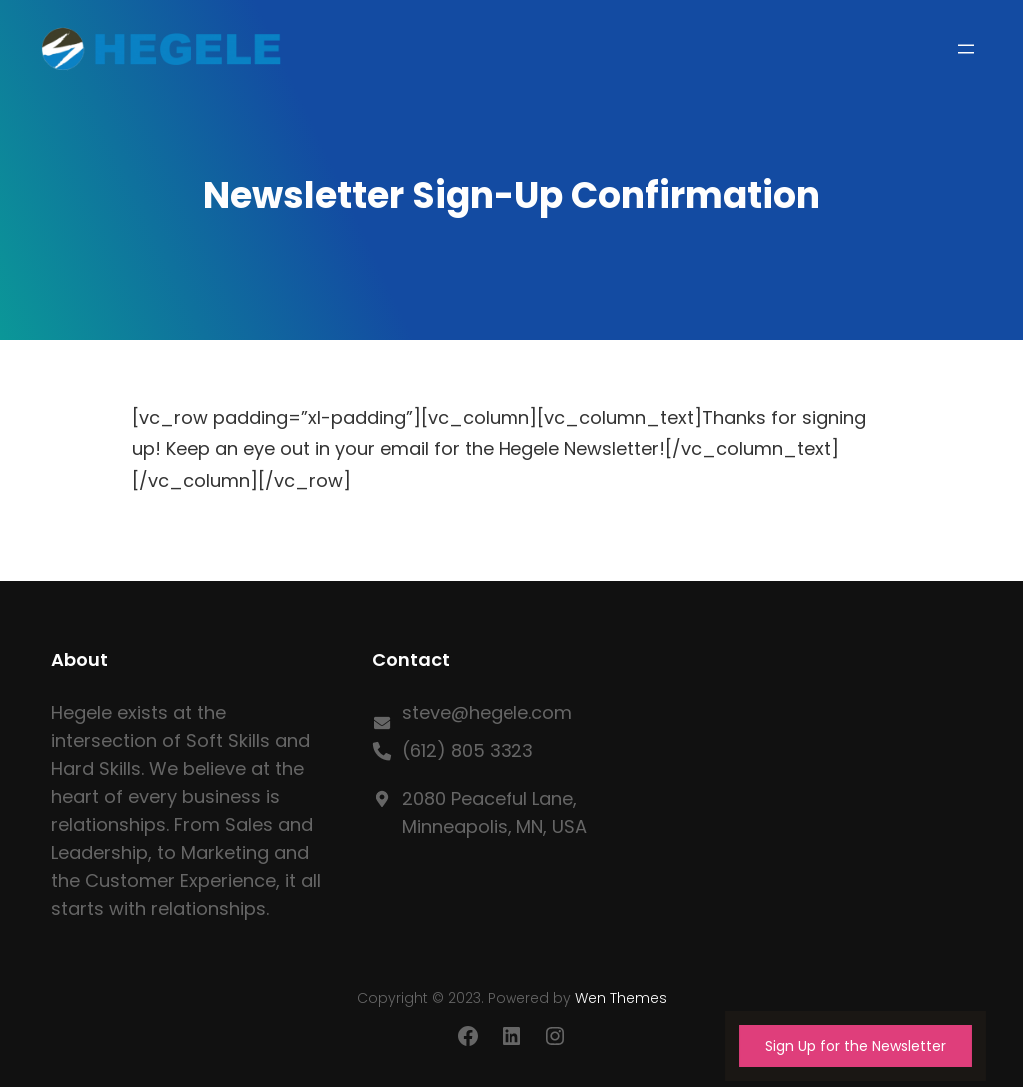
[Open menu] (966, 49)
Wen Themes (621, 998)
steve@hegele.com (487, 712)
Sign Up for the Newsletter (855, 1046)
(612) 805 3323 (467, 750)
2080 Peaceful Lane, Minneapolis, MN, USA (494, 812)
